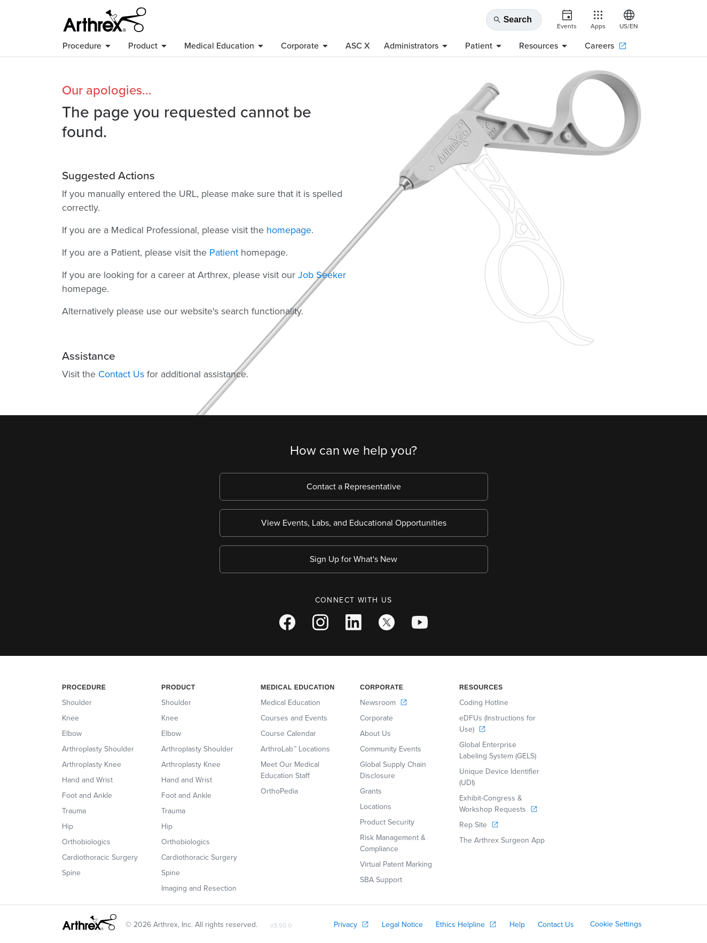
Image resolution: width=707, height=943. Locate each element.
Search (512, 19)
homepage (288, 230)
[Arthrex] (104, 19)
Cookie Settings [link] (616, 924)
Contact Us (121, 374)
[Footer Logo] (89, 922)
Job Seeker (322, 275)
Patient (223, 252)
